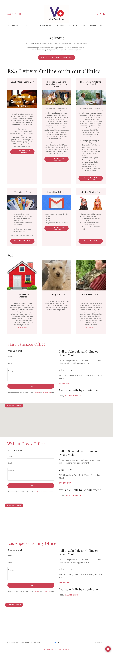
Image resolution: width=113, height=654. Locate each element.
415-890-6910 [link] (65, 383)
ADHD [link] (24, 26)
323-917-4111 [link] (65, 582)
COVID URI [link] (73, 26)
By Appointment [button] (72, 395)
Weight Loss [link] (61, 26)
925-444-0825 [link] (65, 483)
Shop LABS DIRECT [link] (88, 26)
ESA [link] (31, 26)
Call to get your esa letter (22, 151)
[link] (56, 14)
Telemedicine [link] (14, 26)
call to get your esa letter (91, 178)
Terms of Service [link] (47, 392)
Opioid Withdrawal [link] (44, 26)
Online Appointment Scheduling (56, 57)
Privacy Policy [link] (37, 392)
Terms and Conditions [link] (61, 649)
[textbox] (30, 356)
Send (31, 386)
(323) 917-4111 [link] (14, 14)
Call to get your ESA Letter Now (91, 241)
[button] (104, 14)
